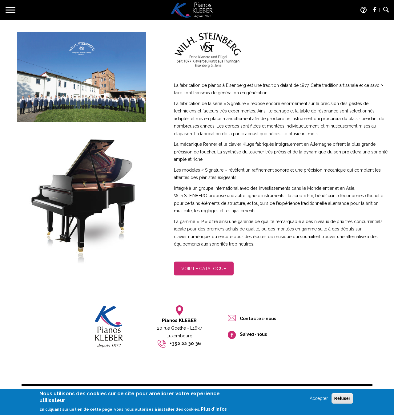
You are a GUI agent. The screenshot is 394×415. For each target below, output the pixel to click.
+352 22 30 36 (185, 343)
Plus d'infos (214, 410)
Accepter (319, 399)
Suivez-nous (253, 334)
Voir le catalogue (203, 268)
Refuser (342, 399)
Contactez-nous (258, 318)
